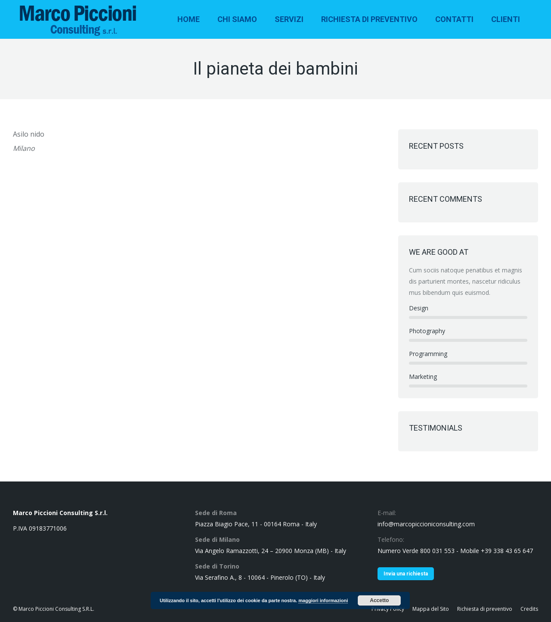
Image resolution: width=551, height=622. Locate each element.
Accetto (379, 600)
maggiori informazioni (323, 600)
